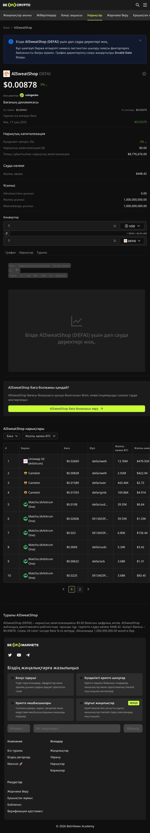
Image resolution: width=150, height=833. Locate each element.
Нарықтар (94, 15)
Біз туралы (15, 750)
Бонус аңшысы (71, 15)
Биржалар (57, 770)
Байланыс (14, 804)
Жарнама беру (117, 15)
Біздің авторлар (18, 757)
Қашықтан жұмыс (20, 798)
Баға (6, 27)
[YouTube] (18, 655)
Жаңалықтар (59, 750)
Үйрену (55, 757)
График (10, 252)
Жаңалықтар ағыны (17, 15)
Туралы (42, 252)
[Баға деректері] (29, 96)
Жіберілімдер (46, 15)
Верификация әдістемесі (25, 811)
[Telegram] (28, 655)
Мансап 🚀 (15, 764)
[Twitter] (9, 655)
